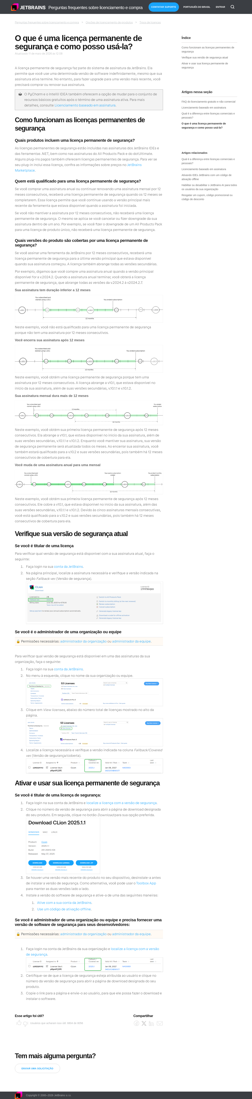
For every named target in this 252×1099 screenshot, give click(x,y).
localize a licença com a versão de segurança (121, 803)
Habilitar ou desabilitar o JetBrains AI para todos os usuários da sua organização (209, 187)
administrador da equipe (131, 641)
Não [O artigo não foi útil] (24, 1023)
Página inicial (28, 7)
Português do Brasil (196, 7)
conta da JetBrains (68, 567)
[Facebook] (136, 1023)
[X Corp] (144, 1023)
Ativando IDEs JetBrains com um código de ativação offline (206, 177)
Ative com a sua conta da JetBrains (64, 903)
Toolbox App (146, 883)
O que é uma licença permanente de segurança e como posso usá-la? (204, 125)
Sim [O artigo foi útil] (18, 1023)
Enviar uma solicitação (37, 1068)
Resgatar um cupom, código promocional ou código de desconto (207, 197)
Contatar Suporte (163, 7)
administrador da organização (83, 641)
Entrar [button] (220, 7)
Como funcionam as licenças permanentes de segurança (208, 49)
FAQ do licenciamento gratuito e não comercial (208, 101)
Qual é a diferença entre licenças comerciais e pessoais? (208, 115)
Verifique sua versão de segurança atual (205, 57)
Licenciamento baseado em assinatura (85, 105)
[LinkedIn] (151, 1023)
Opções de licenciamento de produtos (109, 22)
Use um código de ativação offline (64, 909)
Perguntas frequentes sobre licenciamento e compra (47, 22)
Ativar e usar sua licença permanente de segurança (205, 65)
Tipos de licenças (150, 22)
